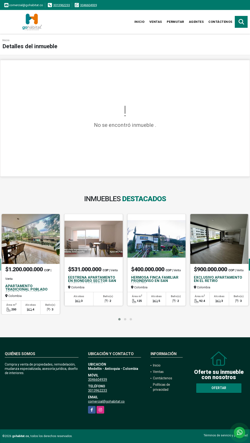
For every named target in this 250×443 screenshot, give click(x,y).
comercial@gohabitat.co (106, 401)
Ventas (155, 22)
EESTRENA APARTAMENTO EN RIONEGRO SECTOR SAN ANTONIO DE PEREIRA (92, 280)
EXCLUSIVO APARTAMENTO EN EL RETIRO (218, 279)
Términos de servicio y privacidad (226, 435)
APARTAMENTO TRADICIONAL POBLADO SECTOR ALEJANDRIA (26, 289)
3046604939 (88, 5)
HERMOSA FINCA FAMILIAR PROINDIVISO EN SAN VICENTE (154, 280)
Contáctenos (220, 22)
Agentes (196, 22)
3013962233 (61, 5)
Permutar (175, 22)
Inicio (139, 22)
